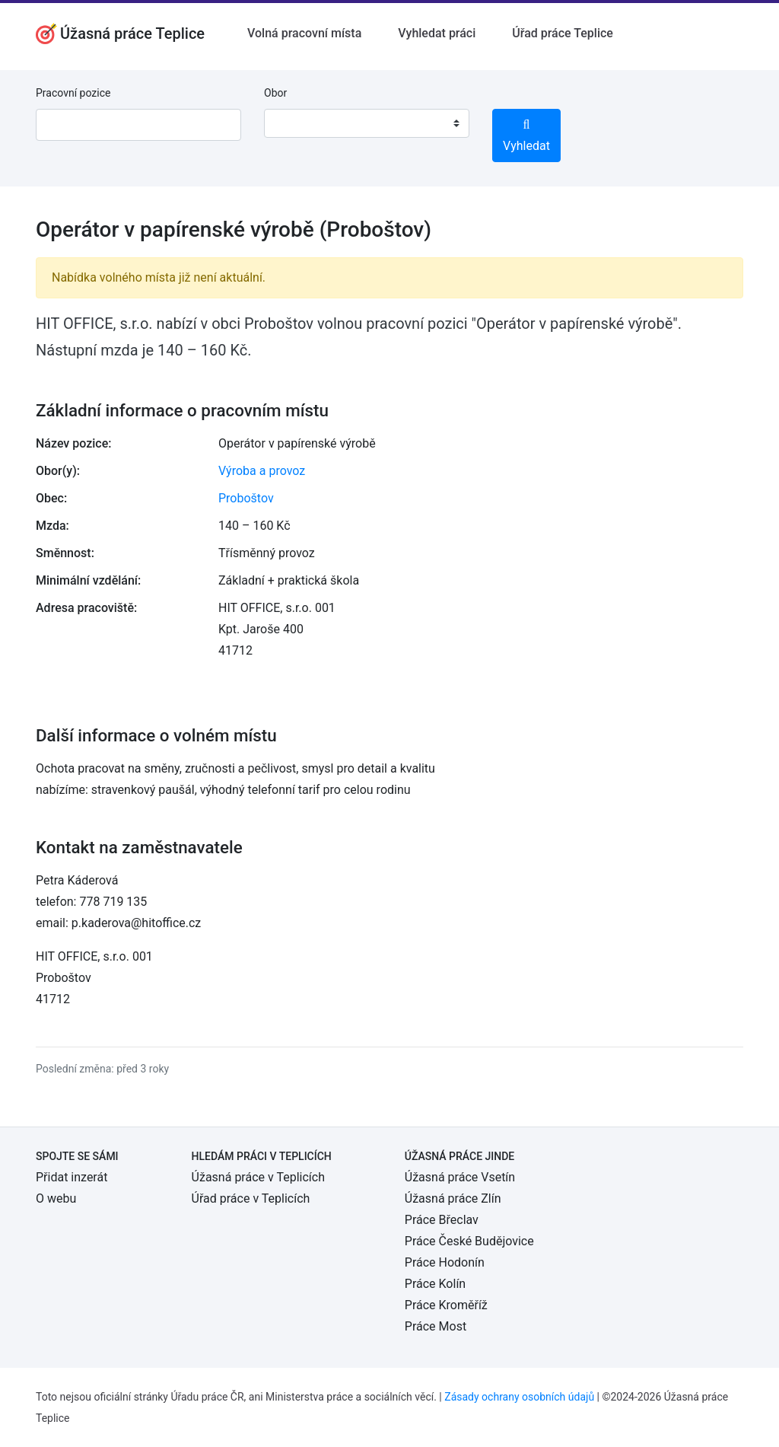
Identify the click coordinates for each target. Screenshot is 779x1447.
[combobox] (366, 123)
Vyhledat (526, 136)
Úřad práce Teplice (562, 33)
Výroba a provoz (261, 471)
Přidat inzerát (71, 1177)
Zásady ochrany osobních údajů (519, 1397)
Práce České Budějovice (469, 1241)
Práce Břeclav (442, 1220)
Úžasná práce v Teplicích (258, 1177)
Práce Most (435, 1326)
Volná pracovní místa (304, 33)
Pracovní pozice (73, 93)
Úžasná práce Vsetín (460, 1177)
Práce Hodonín (445, 1262)
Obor (275, 93)
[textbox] (295, 123)
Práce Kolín (435, 1283)
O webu (56, 1198)
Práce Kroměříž (446, 1305)
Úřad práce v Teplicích (251, 1198)
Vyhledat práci (436, 33)
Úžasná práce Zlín (453, 1198)
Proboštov (246, 498)
